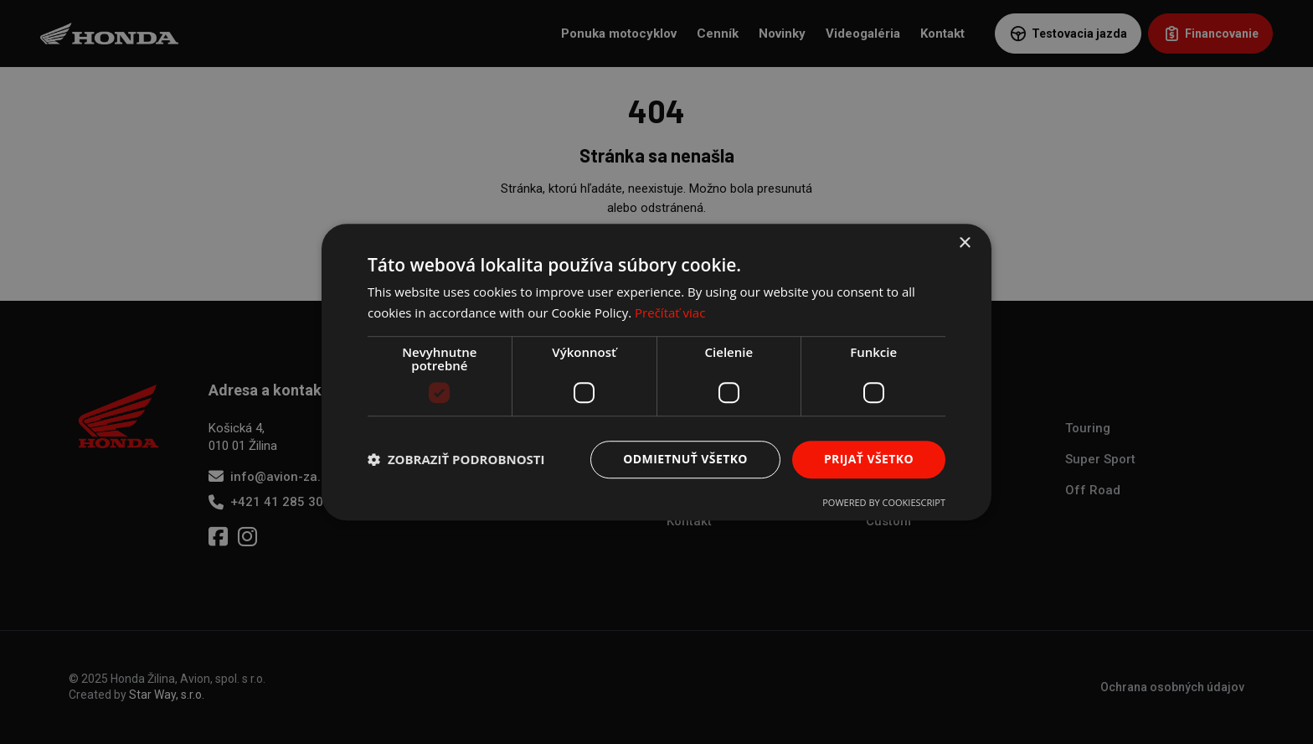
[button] (456, 459)
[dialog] (656, 372)
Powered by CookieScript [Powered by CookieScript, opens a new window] (883, 502)
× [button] (964, 243)
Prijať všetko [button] (869, 459)
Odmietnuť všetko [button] (685, 459)
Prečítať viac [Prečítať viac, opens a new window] (670, 312)
